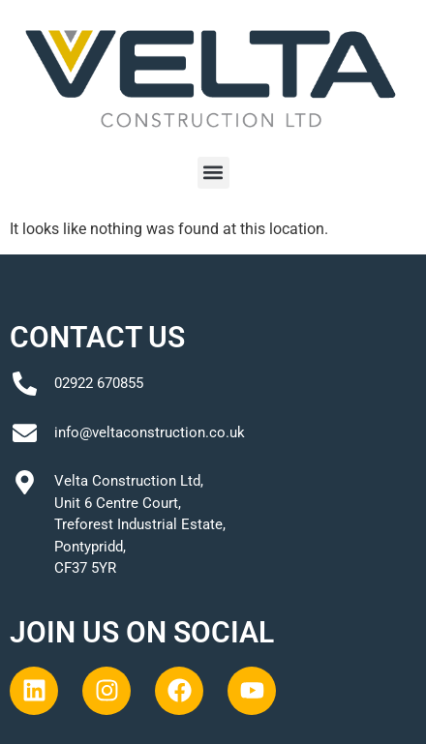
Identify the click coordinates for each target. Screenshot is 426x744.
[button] (213, 173)
